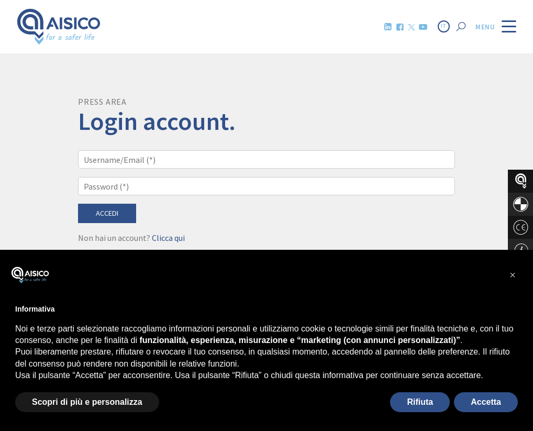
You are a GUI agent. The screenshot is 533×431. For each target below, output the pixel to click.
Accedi (107, 213)
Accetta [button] (486, 401)
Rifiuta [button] (420, 401)
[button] (512, 275)
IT (443, 26)
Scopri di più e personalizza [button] (87, 401)
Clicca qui (168, 238)
